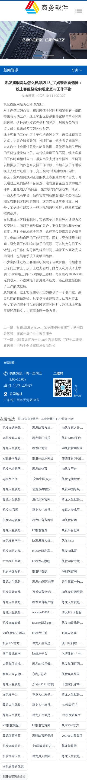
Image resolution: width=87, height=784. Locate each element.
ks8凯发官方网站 (14, 633)
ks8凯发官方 (70, 705)
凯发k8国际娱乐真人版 (74, 489)
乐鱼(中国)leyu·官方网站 (45, 479)
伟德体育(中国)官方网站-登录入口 (74, 458)
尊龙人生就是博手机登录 (15, 581)
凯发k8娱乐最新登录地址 (74, 622)
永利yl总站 (39, 674)
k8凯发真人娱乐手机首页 (15, 438)
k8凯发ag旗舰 (41, 561)
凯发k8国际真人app (15, 571)
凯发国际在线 (12, 592)
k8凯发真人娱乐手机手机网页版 (74, 427)
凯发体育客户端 (42, 602)
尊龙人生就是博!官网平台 (74, 694)
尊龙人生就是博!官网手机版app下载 (15, 684)
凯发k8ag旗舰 (11, 622)
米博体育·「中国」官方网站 (74, 653)
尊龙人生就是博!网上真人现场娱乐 (45, 509)
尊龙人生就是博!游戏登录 (15, 448)
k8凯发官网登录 (72, 448)
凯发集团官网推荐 (74, 663)
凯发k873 (68, 540)
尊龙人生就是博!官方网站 (15, 715)
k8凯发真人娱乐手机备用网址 (45, 540)
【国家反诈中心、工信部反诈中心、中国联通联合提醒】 (74, 684)
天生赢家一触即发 (74, 581)
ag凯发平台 (10, 479)
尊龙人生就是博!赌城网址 (74, 756)
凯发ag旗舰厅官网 (74, 479)
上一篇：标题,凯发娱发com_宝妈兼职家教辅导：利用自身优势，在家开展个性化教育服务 (43, 330)
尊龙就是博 (69, 746)
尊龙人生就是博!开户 (15, 530)
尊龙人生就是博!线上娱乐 (15, 489)
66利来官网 (69, 571)
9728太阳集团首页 (15, 561)
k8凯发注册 (39, 633)
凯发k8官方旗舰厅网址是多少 (74, 561)
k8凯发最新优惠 (13, 766)
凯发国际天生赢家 (15, 756)
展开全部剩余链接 (14, 776)
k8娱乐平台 (39, 653)
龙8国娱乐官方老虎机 (45, 746)
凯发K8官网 (10, 509)
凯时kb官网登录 (42, 735)
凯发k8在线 (39, 571)
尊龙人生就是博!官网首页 (45, 643)
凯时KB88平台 (71, 438)
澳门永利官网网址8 (45, 499)
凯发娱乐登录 (71, 674)
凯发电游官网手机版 (15, 468)
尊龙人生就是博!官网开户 (15, 705)
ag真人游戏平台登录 (74, 509)
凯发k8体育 (39, 468)
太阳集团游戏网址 (15, 663)
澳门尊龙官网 (12, 653)
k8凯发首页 (39, 530)
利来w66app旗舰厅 (15, 674)
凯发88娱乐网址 (42, 458)
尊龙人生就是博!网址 (74, 499)
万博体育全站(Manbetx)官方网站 (45, 592)
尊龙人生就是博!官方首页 (45, 715)
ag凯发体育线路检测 (15, 458)
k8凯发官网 (69, 520)
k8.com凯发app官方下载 (45, 622)
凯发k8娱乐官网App (15, 746)
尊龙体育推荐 (12, 735)
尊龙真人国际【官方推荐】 (45, 756)
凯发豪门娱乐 (41, 438)
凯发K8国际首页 (43, 581)
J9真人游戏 (69, 633)
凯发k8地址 (39, 448)
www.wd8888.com (43, 612)
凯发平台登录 (71, 530)
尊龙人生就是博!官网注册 (15, 612)
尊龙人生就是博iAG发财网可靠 (74, 602)
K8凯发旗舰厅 (71, 715)
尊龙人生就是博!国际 (15, 602)
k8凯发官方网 (41, 725)
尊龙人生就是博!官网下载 (45, 694)
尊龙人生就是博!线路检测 (15, 499)
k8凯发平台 (69, 468)
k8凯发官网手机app (15, 540)
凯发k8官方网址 (42, 520)
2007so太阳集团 (72, 735)
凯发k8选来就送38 (15, 427)
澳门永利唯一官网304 (74, 643)
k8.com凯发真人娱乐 (45, 551)
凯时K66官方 (70, 725)
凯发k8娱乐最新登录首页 (45, 663)
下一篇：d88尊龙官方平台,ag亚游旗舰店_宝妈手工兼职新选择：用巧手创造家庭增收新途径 (42, 342)
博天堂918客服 (71, 612)
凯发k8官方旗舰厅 (44, 427)
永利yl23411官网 (43, 684)
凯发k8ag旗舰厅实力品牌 (15, 520)
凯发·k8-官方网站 (14, 643)
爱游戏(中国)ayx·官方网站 (45, 489)
